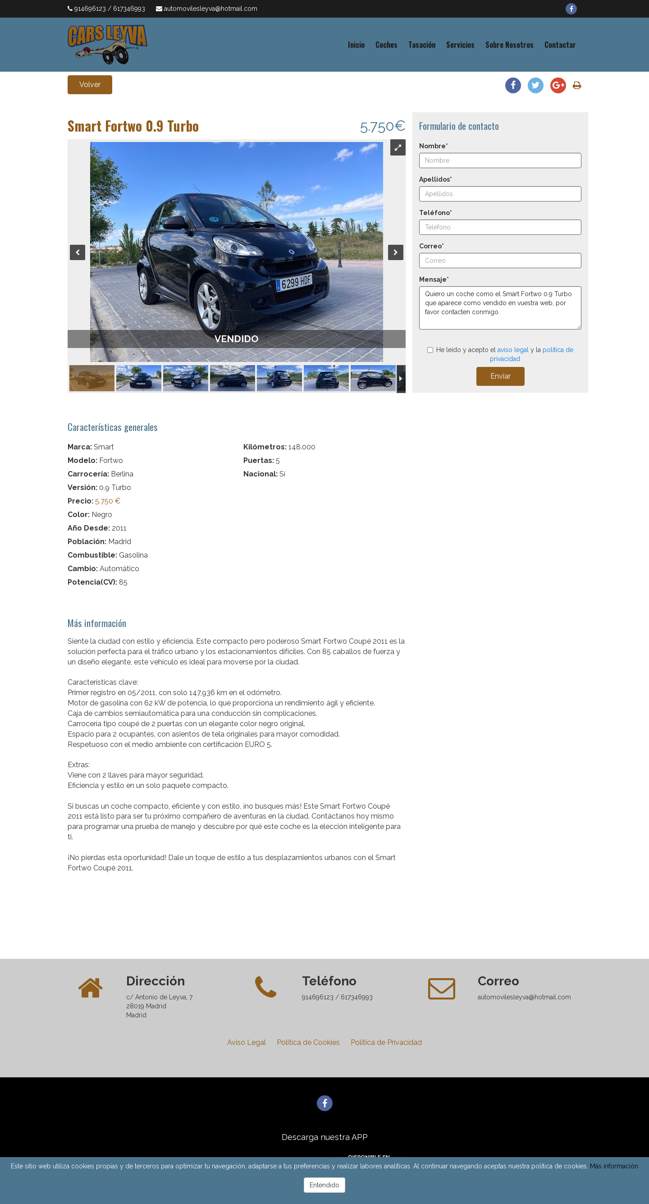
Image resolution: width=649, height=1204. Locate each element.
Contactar (560, 44)
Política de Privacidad (386, 1042)
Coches (386, 44)
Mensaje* (434, 279)
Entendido (324, 1185)
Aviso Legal (246, 1042)
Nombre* (433, 146)
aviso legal (513, 349)
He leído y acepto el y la (500, 354)
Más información (614, 1166)
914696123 (91, 8)
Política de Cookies (308, 1042)
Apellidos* (435, 179)
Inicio (356, 44)
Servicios (460, 44)
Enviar (500, 376)
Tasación (421, 44)
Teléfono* (435, 212)
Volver (90, 84)
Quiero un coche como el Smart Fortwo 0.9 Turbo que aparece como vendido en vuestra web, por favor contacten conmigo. (500, 308)
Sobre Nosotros (509, 44)
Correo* (431, 246)
